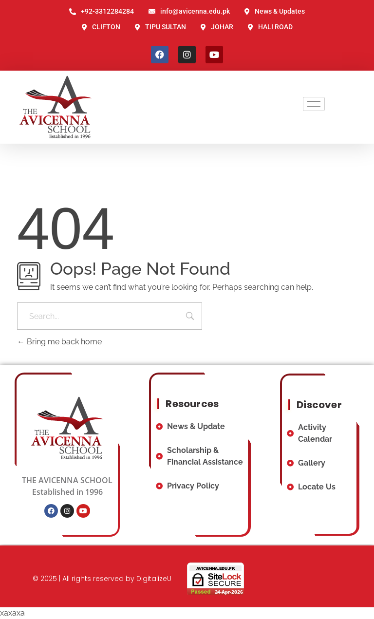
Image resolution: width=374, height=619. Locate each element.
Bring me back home (59, 341)
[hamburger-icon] (314, 104)
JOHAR (217, 27)
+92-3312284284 (101, 11)
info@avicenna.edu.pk (189, 11)
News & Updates (274, 11)
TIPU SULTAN (160, 27)
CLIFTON (101, 27)
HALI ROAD (270, 27)
